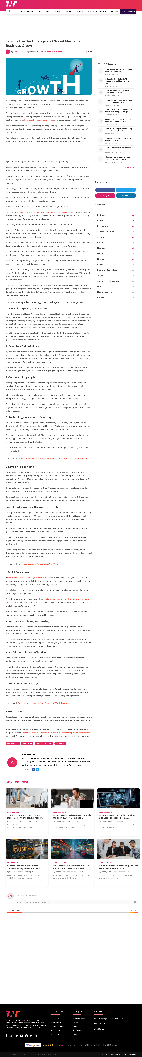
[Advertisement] (71, 28)
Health (103, 11)
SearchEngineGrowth (43, 743)
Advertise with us (58, 1027)
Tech (13, 11)
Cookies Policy (101, 1054)
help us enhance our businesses (38, 120)
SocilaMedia (60, 743)
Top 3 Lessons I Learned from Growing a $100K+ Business (43, 703)
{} (45, 902)
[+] (48, 902)
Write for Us (128, 11)
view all (129, 167)
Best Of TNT (44, 11)
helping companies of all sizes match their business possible (45, 212)
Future (81, 11)
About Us (55, 1019)
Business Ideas (27, 11)
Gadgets (92, 11)
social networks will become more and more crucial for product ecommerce (56, 733)
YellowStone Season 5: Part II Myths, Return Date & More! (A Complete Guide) (52, 458)
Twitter (126, 190)
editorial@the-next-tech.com (110, 1019)
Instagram (105, 196)
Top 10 (75, 1034)
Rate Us (59, 1045)
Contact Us (55, 1031)
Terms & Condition (128, 1054)
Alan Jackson (19, 52)
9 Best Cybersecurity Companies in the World (37, 564)
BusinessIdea (27, 743)
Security (69, 11)
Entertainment (79, 1031)
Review (114, 11)
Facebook (105, 190)
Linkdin (126, 196)
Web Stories (99, 1029)
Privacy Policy (114, 1054)
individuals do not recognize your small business (29, 578)
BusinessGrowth (13, 743)
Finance (57, 11)
